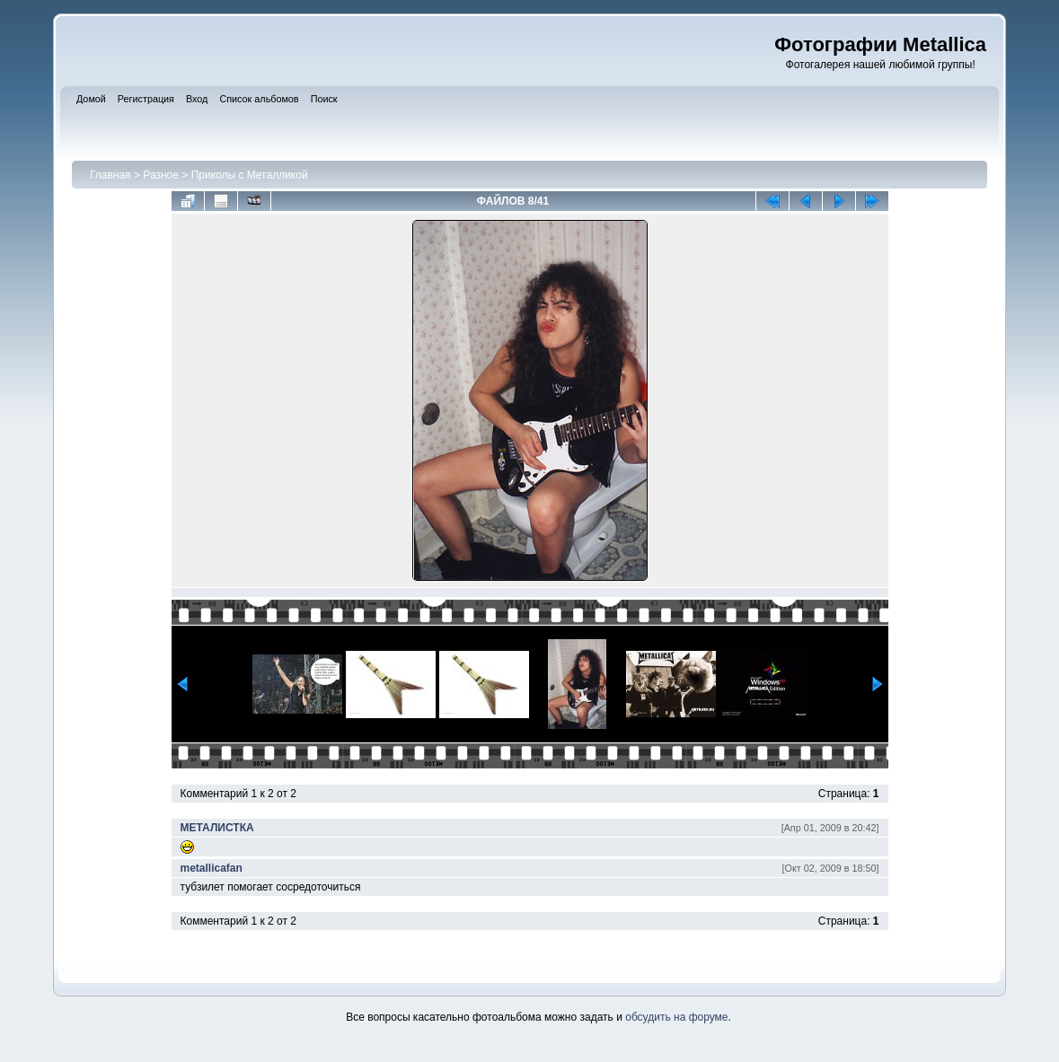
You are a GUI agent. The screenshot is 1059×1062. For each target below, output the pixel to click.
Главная (110, 175)
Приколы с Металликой (249, 175)
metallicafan (212, 868)
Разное (161, 175)
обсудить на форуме (676, 1017)
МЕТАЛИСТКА (217, 827)
